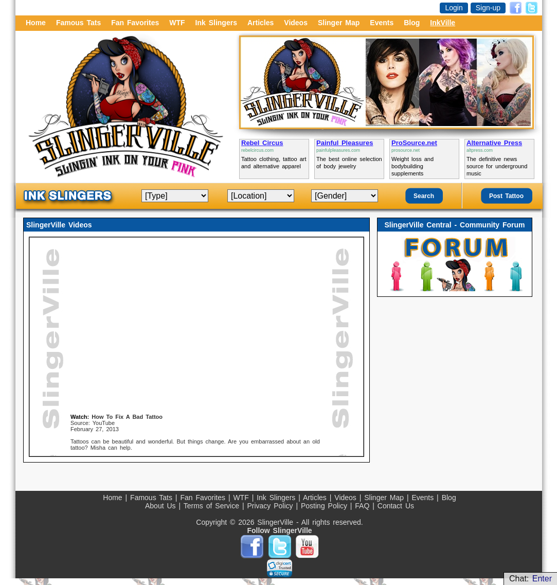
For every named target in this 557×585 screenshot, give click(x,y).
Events (381, 23)
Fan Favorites (135, 23)
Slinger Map (339, 23)
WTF (177, 23)
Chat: (530, 578)
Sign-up (488, 8)
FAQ (363, 506)
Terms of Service (213, 506)
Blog (412, 23)
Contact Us (396, 506)
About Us (161, 506)
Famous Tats (78, 23)
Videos (296, 23)
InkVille (442, 23)
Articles (260, 23)
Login (453, 8)
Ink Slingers (216, 23)
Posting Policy (325, 506)
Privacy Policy (271, 506)
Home (36, 23)
